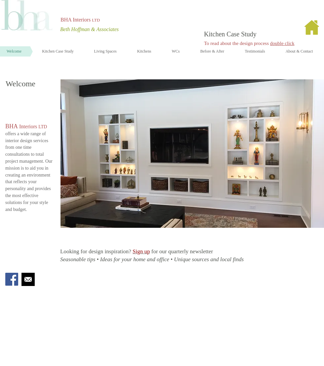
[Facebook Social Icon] (11, 279)
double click (282, 43)
